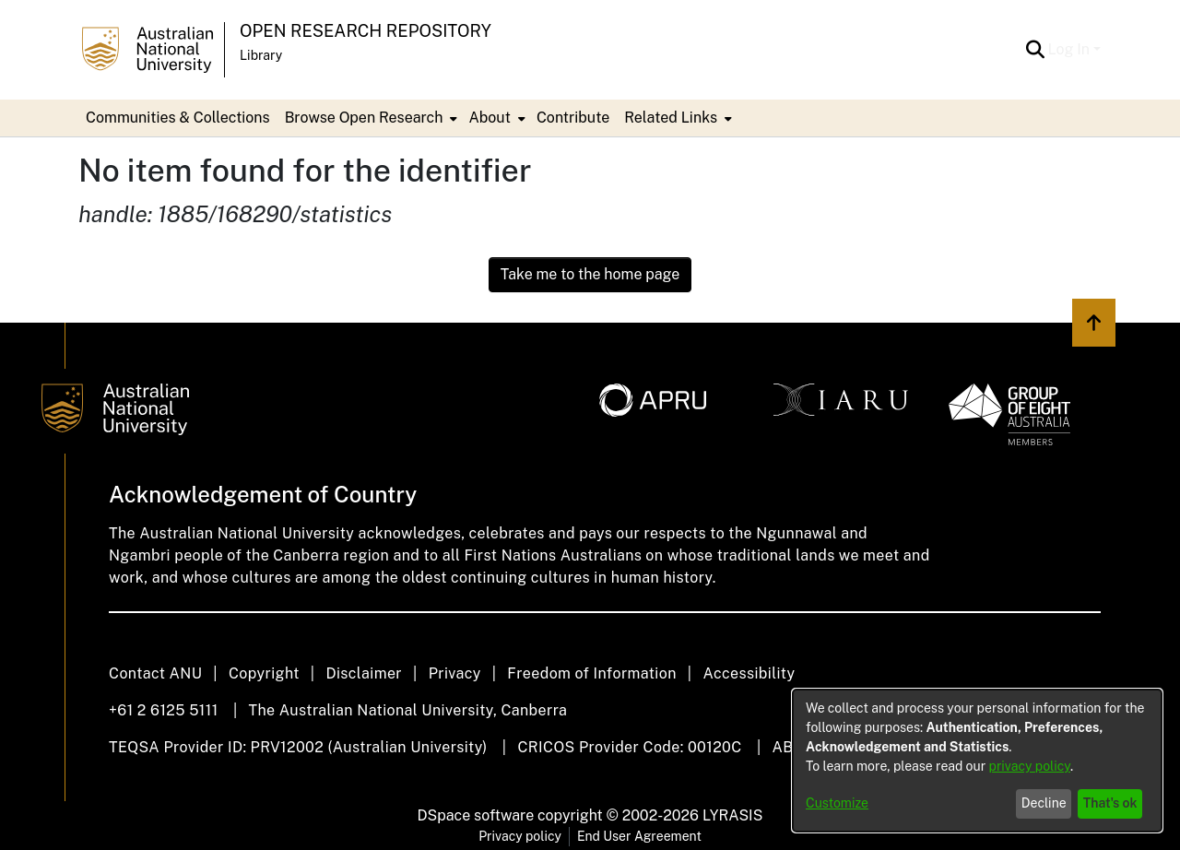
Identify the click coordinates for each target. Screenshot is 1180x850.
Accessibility (748, 673)
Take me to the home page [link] (590, 274)
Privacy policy (519, 836)
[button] (1035, 50)
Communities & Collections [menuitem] (178, 117)
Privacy (455, 673)
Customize (837, 803)
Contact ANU (155, 673)
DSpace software (476, 815)
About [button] (489, 117)
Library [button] (261, 55)
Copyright (264, 673)
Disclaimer (363, 673)
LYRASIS (732, 815)
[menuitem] (369, 118)
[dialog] (977, 761)
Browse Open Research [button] (364, 117)
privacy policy (1029, 766)
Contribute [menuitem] (573, 117)
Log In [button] (1070, 49)
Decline (1044, 803)
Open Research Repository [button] (365, 31)
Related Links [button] (670, 117)
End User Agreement (639, 836)
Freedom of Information (591, 673)
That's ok (1110, 803)
